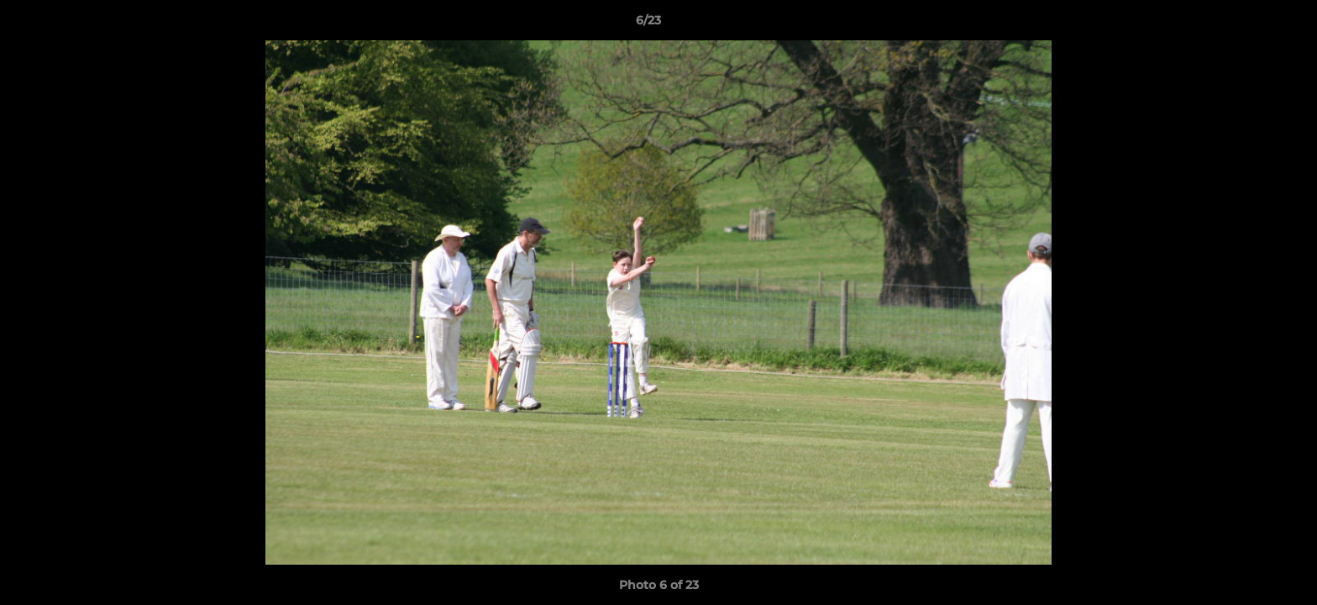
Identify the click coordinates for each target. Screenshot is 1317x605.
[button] (1246, 24)
